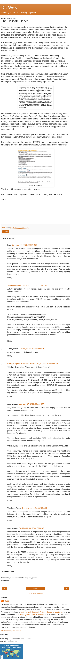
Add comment (8, 571)
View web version (35, 594)
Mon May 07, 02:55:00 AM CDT (31, 404)
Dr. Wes (9, 7)
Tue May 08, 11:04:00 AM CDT (34, 508)
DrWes (6, 601)
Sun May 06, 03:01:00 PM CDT (24, 245)
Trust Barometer (14, 285)
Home (35, 589)
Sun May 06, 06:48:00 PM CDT (31, 349)
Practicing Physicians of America (31, 615)
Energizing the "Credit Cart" (19, 364)
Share (6, 232)
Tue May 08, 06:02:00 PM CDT (31, 528)
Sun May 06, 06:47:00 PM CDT (35, 285)
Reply (9, 278)
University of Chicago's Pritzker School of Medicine (41, 612)
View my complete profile (11, 631)
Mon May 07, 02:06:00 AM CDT (45, 364)
